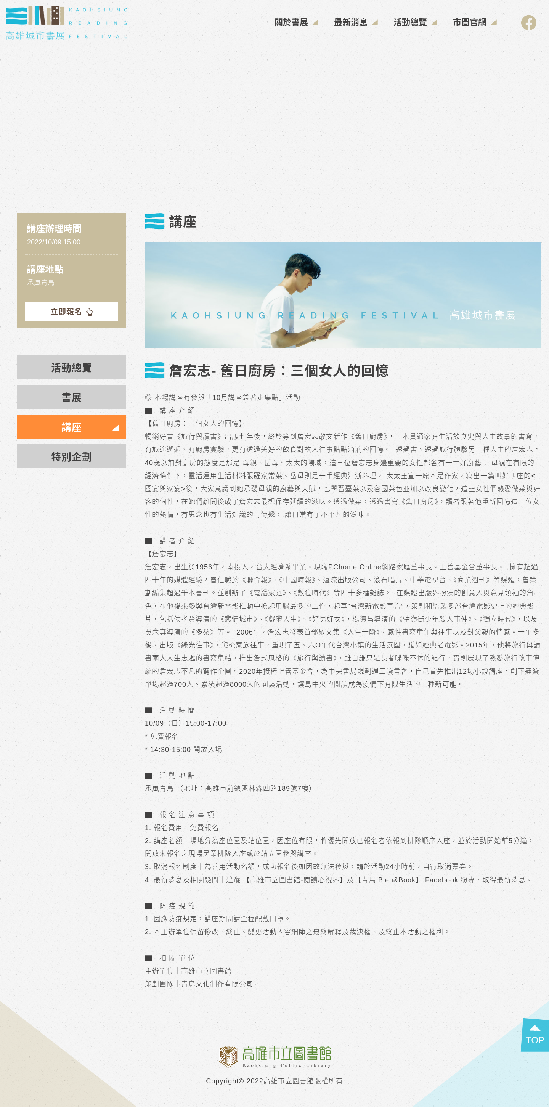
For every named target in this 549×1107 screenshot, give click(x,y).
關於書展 (296, 21)
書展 (71, 397)
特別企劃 (71, 456)
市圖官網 (475, 21)
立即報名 (71, 311)
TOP (535, 1040)
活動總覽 (415, 21)
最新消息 (356, 21)
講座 (71, 426)
